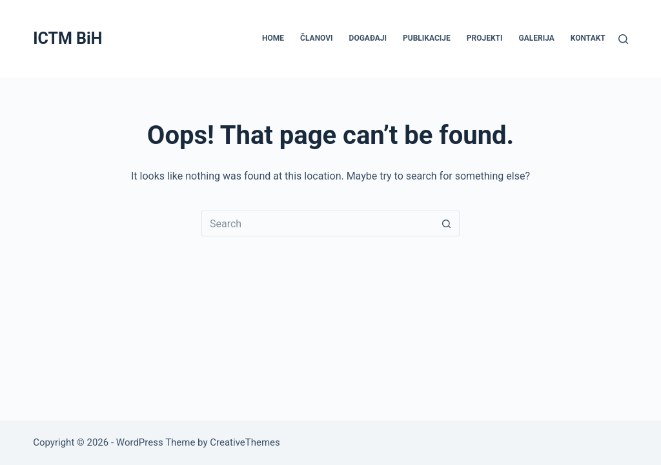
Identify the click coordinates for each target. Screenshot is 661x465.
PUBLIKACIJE (427, 38)
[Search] (623, 39)
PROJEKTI (485, 38)
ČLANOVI (316, 38)
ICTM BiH (67, 38)
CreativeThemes (245, 442)
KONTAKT (588, 38)
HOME (273, 38)
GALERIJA (536, 38)
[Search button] (447, 223)
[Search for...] (317, 223)
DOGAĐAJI (368, 38)
